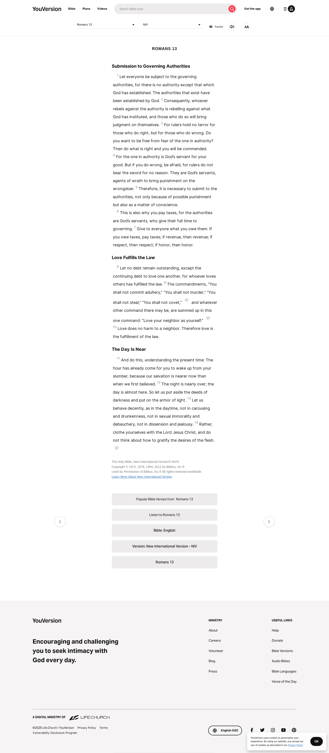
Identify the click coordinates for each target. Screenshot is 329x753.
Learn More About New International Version (142, 476)
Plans (86, 8)
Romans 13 (106, 24)
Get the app (252, 8)
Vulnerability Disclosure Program (55, 732)
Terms (103, 727)
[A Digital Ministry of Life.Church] (165, 715)
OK (316, 741)
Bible (71, 8)
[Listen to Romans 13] (232, 26)
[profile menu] (288, 8)
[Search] (170, 8)
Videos (102, 8)
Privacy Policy (86, 727)
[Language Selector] (272, 8)
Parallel (216, 26)
